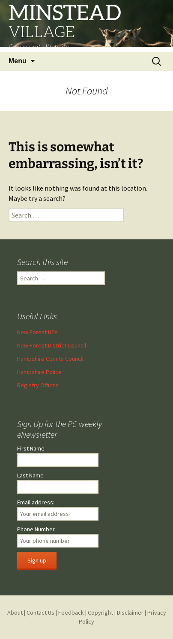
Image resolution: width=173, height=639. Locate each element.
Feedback (71, 612)
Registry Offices (38, 385)
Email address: (35, 502)
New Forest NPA (37, 332)
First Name (31, 448)
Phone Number (36, 529)
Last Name (30, 475)
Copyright (100, 612)
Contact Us (40, 612)
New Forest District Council (51, 345)
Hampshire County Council (50, 358)
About (15, 612)
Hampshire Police (39, 372)
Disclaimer (130, 612)
